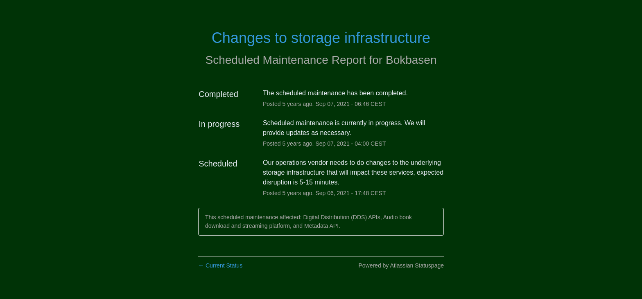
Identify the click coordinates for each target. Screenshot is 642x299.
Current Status (220, 265)
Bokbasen (411, 60)
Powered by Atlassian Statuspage (401, 265)
